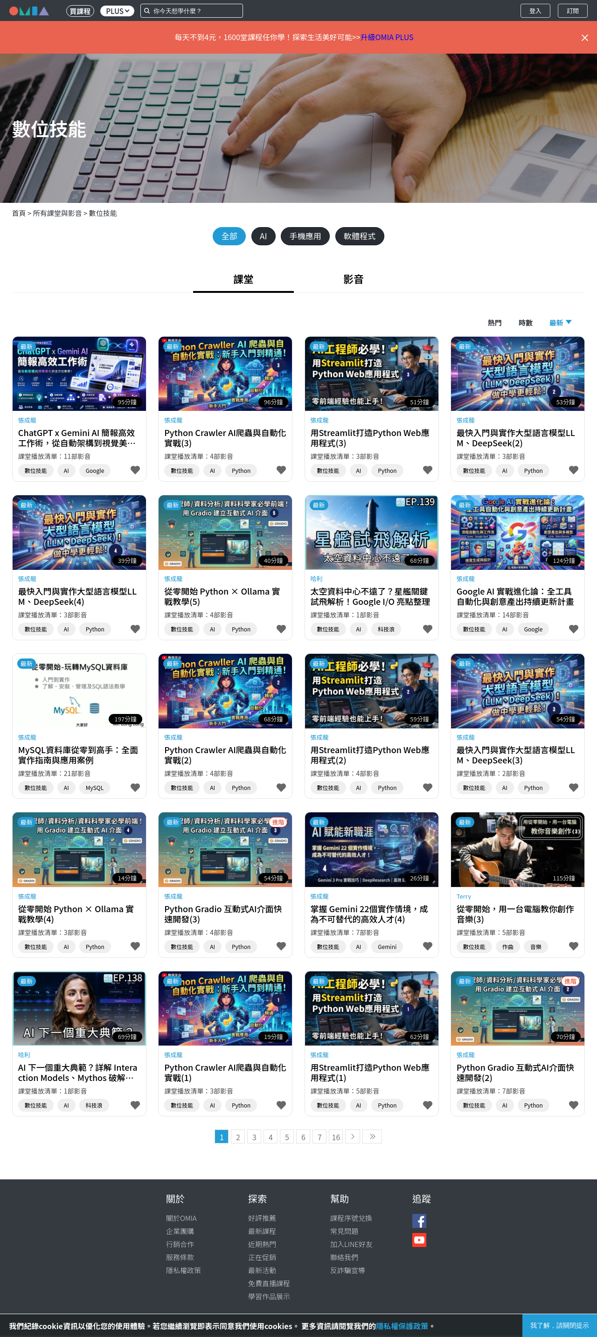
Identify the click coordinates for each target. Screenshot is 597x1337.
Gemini (387, 948)
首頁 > (22, 213)
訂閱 (573, 10)
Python (241, 472)
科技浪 (386, 631)
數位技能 (103, 213)
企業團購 (180, 1232)
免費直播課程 (269, 1284)
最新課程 (262, 1232)
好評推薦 (262, 1219)
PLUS (117, 11)
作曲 (508, 948)
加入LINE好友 (351, 1245)
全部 (224, 236)
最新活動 (262, 1271)
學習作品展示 (269, 1297)
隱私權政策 (183, 1271)
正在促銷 (262, 1258)
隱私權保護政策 (402, 1325)
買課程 (79, 11)
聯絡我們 (344, 1258)
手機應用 (306, 236)
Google (95, 472)
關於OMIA (181, 1219)
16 (336, 1138)
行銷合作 (180, 1245)
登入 (535, 10)
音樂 (535, 948)
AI (261, 236)
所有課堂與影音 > (61, 213)
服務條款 (180, 1258)
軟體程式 (364, 236)
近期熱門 (262, 1245)
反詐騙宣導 (347, 1271)
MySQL (95, 789)
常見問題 (344, 1232)
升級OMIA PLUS (387, 36)
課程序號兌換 (351, 1219)
